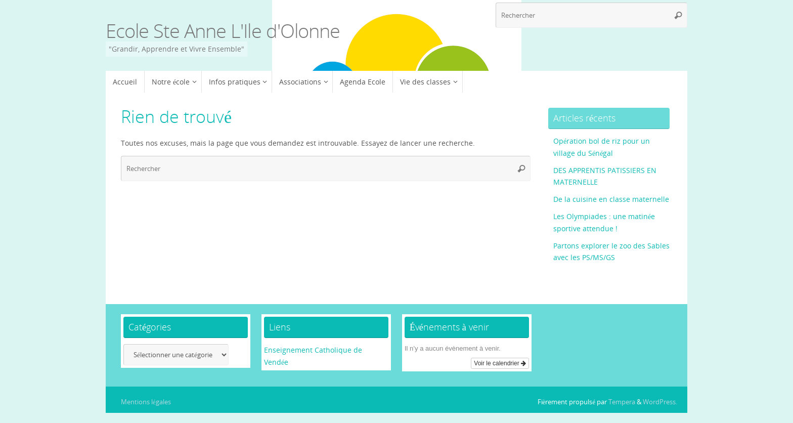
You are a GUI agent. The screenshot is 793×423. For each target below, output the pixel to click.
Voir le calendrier (500, 363)
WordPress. (660, 402)
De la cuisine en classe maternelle (611, 199)
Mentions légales (146, 402)
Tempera (621, 402)
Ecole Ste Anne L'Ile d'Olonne (223, 30)
